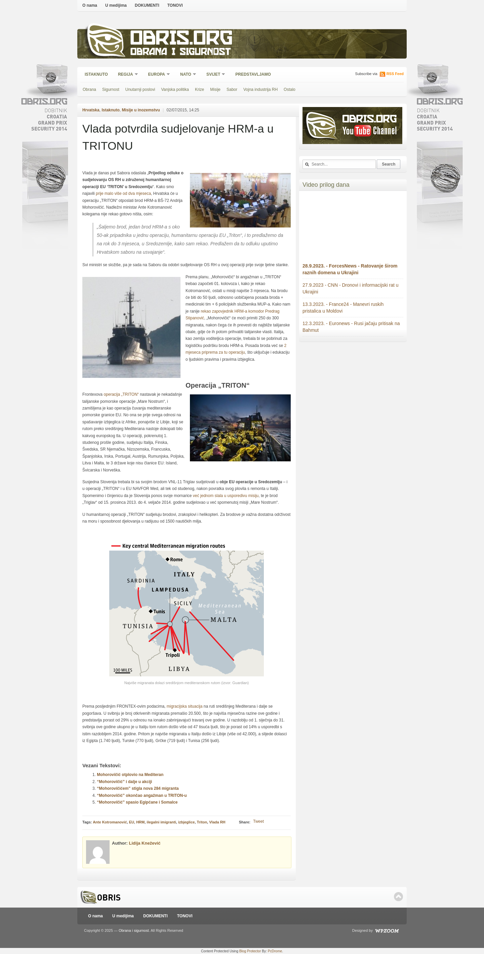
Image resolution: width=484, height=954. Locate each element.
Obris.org (181, 39)
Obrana (89, 89)
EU (131, 822)
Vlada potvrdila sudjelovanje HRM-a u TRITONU (178, 137)
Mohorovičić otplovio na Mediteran (130, 774)
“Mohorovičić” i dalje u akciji (124, 781)
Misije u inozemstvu (141, 110)
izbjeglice (186, 822)
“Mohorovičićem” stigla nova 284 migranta (137, 788)
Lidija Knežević (145, 843)
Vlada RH (217, 822)
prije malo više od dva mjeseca (123, 193)
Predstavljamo (253, 74)
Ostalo (289, 89)
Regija (126, 75)
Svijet (213, 75)
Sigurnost (110, 89)
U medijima (116, 5)
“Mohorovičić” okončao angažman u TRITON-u (142, 795)
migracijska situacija (185, 706)
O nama (89, 5)
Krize (199, 89)
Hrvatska (90, 110)
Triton (202, 822)
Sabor (232, 89)
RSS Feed (395, 74)
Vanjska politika (175, 89)
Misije (215, 89)
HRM (140, 822)
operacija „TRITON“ (121, 394)
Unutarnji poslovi (140, 89)
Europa (157, 75)
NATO (186, 75)
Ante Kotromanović (110, 822)
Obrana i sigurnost (180, 52)
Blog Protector (250, 951)
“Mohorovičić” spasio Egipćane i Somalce (137, 802)
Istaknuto (96, 74)
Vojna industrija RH (260, 89)
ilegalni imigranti (161, 822)
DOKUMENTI (147, 5)
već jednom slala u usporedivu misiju (225, 495)
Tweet (258, 821)
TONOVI (175, 5)
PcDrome (275, 951)
